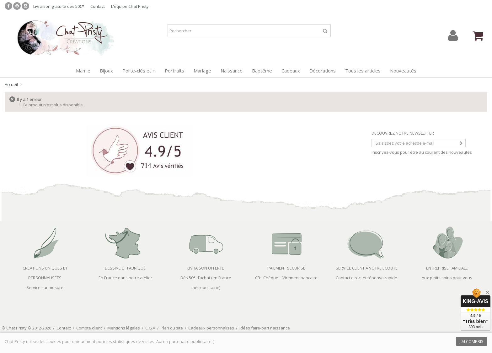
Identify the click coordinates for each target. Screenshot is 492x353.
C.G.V (150, 328)
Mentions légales (123, 328)
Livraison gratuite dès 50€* (58, 6)
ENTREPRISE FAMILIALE (447, 268)
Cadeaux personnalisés (211, 328)
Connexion (453, 35)
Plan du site (172, 328)
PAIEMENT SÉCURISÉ (286, 268)
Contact (97, 6)
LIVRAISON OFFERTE (205, 268)
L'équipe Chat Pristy (130, 6)
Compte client (89, 328)
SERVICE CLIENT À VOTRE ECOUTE (367, 268)
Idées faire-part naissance (264, 328)
